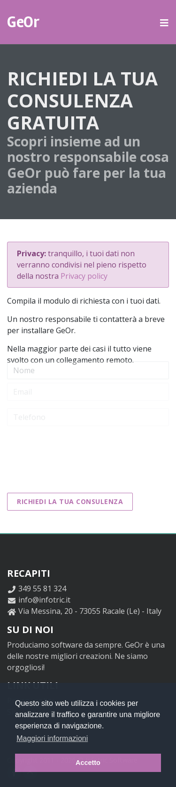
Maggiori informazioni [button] (52, 738)
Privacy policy (84, 276)
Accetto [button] (88, 762)
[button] (164, 22)
